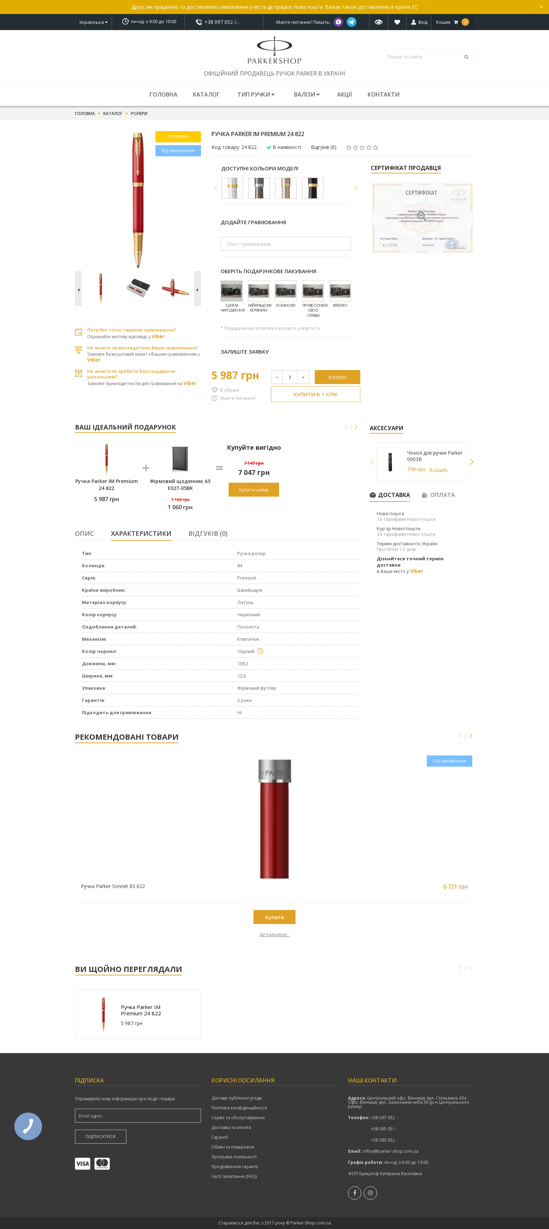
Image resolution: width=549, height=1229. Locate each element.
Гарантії (219, 1137)
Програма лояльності (234, 1157)
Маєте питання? (238, 398)
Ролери (139, 114)
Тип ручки (255, 94)
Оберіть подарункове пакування (268, 271)
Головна (164, 94)
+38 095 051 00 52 (389, 1129)
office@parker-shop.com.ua (390, 1151)
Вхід (423, 22)
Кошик (452, 22)
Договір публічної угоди (236, 1098)
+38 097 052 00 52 (224, 22)
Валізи (307, 94)
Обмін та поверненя (232, 1147)
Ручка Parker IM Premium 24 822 (141, 1010)
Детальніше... (124, 934)
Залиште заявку (245, 351)
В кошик (439, 469)
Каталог (206, 94)
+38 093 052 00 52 (389, 1140)
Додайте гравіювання (253, 222)
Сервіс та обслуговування (238, 1118)
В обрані (229, 390)
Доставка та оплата (231, 1127)
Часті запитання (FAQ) (234, 1176)
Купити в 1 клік (316, 394)
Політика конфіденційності (239, 1108)
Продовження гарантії (234, 1167)
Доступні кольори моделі (259, 168)
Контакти (383, 94)
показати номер (223, 22)
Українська (93, 22)
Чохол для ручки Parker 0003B (435, 456)
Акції (344, 94)
